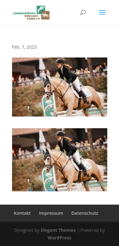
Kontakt (22, 213)
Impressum (51, 213)
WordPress (59, 238)
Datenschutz (84, 213)
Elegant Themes (58, 230)
